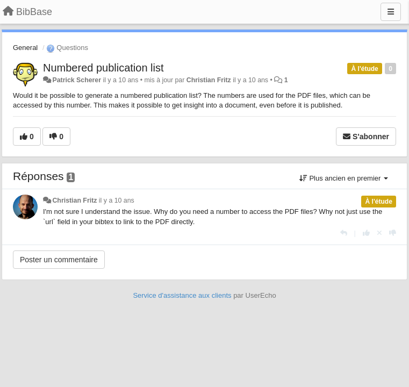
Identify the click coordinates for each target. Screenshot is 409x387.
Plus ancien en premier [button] (343, 178)
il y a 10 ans (116, 200)
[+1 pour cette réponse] (366, 233)
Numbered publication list (103, 68)
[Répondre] (343, 233)
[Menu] (391, 12)
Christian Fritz (208, 80)
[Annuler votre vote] (379, 233)
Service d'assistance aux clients (182, 295)
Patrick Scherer (76, 80)
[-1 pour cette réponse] (392, 233)
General (25, 48)
